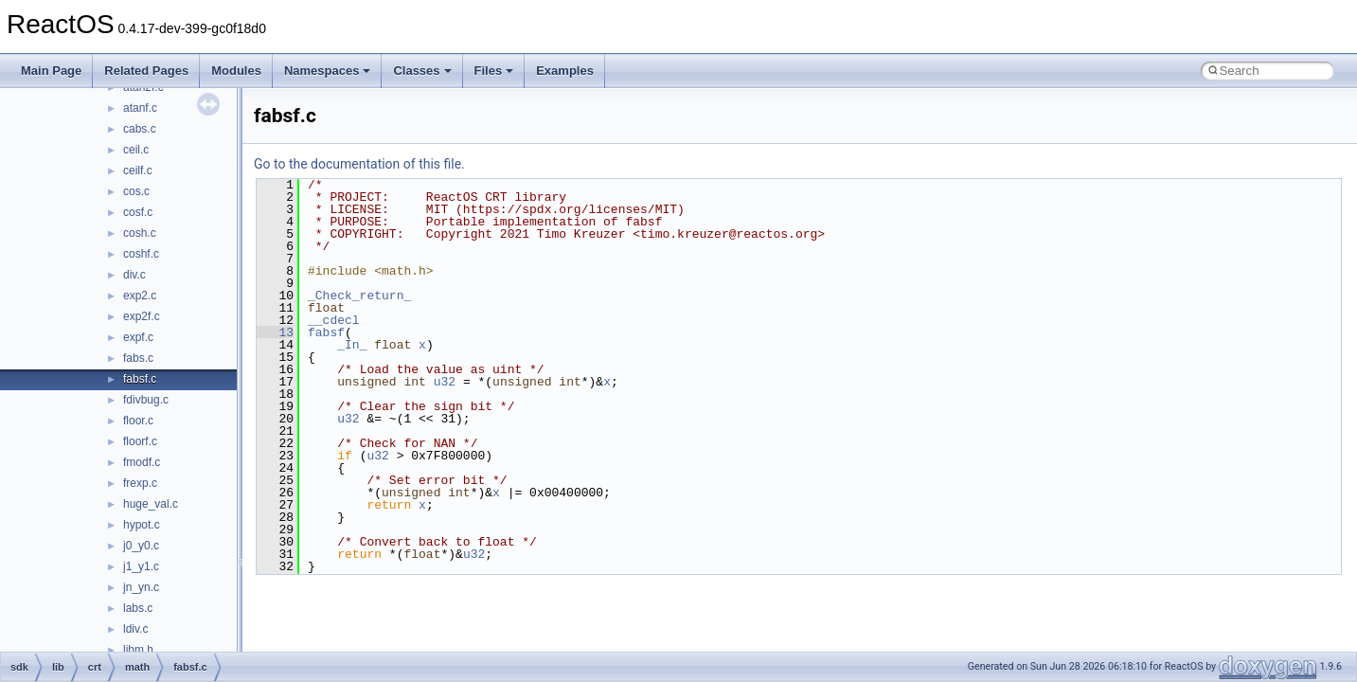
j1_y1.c (141, 566)
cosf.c (137, 212)
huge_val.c (150, 504)
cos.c (136, 191)
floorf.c (140, 441)
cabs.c (139, 128)
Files (494, 70)
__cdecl (334, 320)
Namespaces (327, 70)
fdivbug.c (146, 399)
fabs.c (138, 358)
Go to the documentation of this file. (359, 163)
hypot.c (141, 524)
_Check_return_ (359, 295)
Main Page (51, 70)
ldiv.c (135, 629)
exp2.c (139, 295)
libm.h (138, 649)
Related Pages (146, 70)
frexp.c (140, 483)
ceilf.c (137, 170)
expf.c (138, 337)
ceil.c (136, 149)
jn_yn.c (141, 587)
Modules (236, 70)
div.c (134, 274)
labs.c (137, 608)
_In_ (351, 344)
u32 (444, 381)
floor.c (138, 420)
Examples (565, 70)
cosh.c (139, 233)
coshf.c (141, 253)
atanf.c (140, 108)
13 (275, 332)
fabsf (326, 332)
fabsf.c (139, 379)
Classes (422, 70)
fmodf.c (141, 462)
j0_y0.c (141, 545)
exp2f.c (141, 316)
